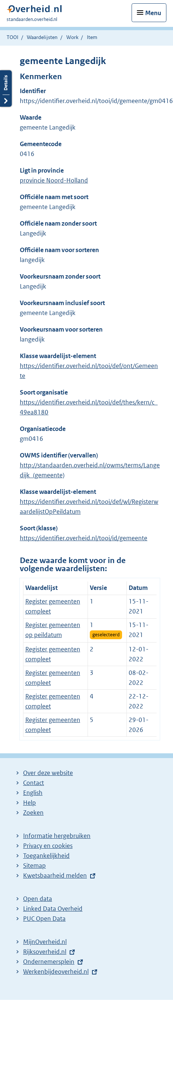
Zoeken (33, 813)
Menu (153, 13)
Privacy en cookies (48, 846)
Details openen (6, 88)
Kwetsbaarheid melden (55, 875)
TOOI (12, 37)
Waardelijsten (42, 37)
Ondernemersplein (48, 962)
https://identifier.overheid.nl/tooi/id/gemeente (83, 538)
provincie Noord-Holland (54, 180)
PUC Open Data (44, 919)
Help (29, 803)
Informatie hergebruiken (57, 836)
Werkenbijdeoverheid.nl (56, 971)
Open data (37, 899)
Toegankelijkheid (46, 856)
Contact (33, 783)
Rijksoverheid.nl (44, 952)
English (33, 793)
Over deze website (48, 773)
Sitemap (34, 866)
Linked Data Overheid (52, 909)
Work (72, 37)
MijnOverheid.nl (45, 942)
